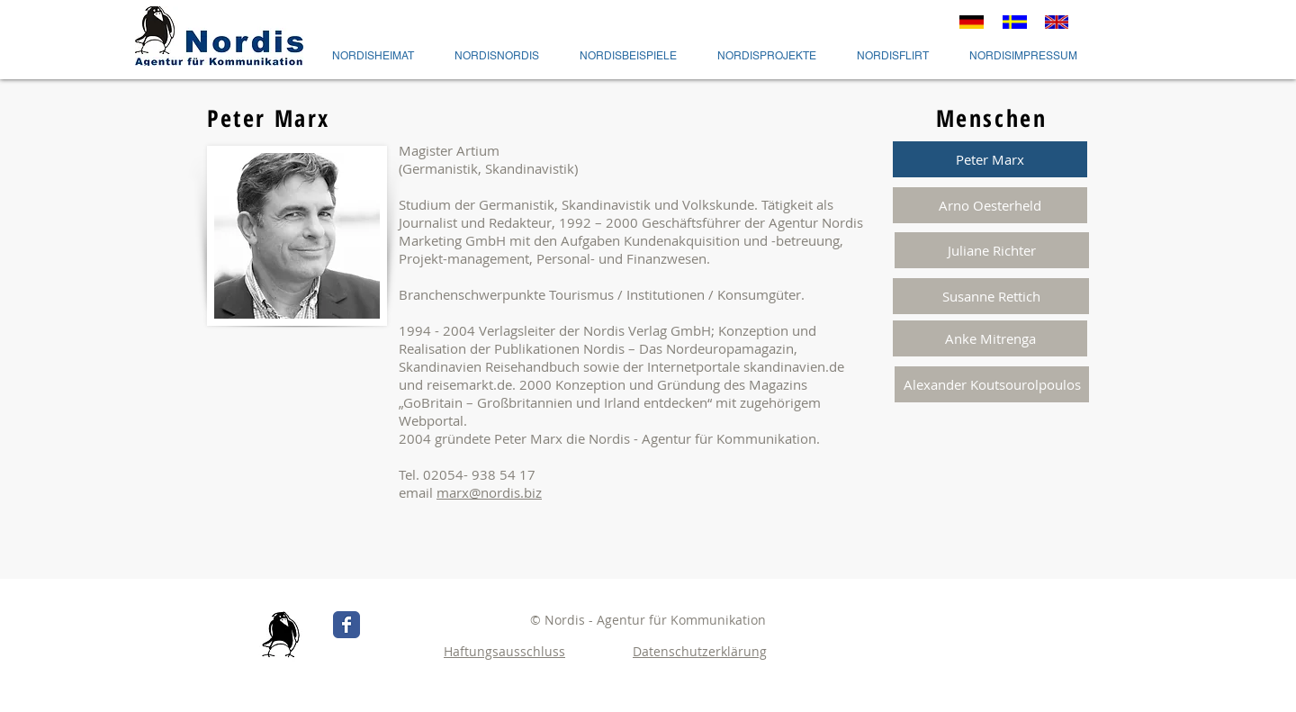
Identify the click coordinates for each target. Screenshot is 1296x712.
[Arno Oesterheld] (990, 205)
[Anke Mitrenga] (990, 338)
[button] (990, 159)
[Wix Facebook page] (346, 624)
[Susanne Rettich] (991, 296)
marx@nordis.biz (489, 492)
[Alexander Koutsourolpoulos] (992, 384)
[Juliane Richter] (992, 250)
